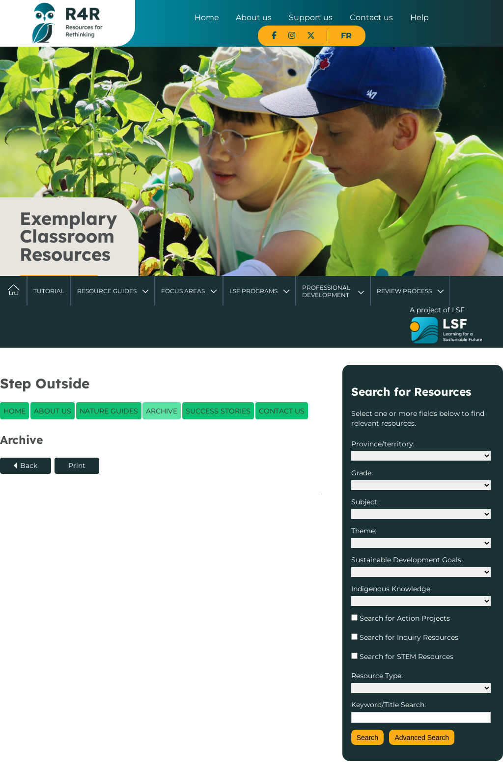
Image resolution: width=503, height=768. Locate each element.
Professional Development (326, 291)
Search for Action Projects (404, 618)
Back (28, 465)
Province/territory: (383, 443)
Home (207, 17)
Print (76, 465)
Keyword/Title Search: (388, 704)
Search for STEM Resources (405, 656)
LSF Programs (253, 291)
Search (367, 737)
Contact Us (282, 411)
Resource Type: (377, 675)
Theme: (363, 530)
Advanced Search (421, 737)
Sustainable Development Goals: (407, 559)
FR (346, 35)
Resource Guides (107, 291)
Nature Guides (109, 411)
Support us (311, 17)
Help (419, 17)
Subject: (365, 501)
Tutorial (48, 291)
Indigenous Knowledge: (391, 588)
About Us (52, 411)
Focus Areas (183, 291)
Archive (161, 411)
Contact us (371, 17)
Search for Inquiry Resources (408, 637)
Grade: (362, 472)
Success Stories (218, 411)
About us (254, 17)
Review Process (404, 291)
